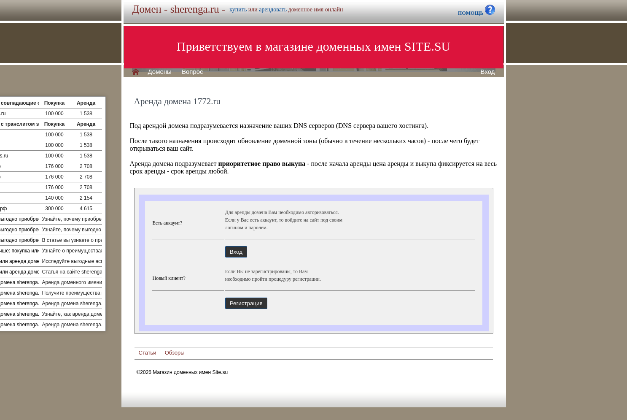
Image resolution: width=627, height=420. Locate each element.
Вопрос (192, 71)
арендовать (273, 9)
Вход (488, 71)
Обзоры (175, 353)
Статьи (147, 353)
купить (238, 9)
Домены (160, 71)
